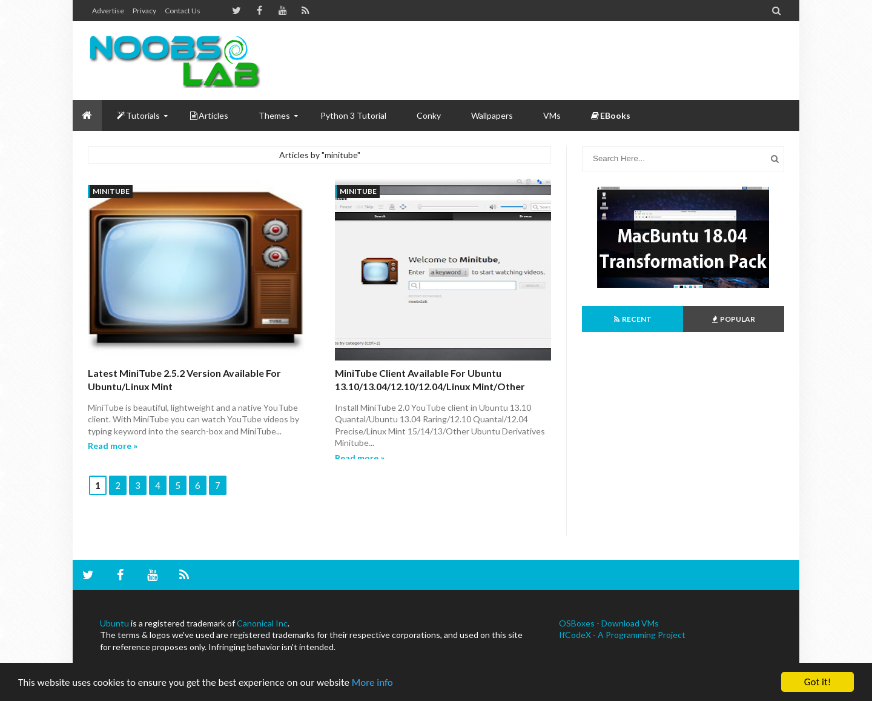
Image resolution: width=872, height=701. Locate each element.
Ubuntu (114, 623)
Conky (429, 115)
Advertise (108, 10)
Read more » (112, 445)
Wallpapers (492, 115)
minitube (111, 191)
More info (372, 682)
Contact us (182, 10)
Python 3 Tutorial (353, 115)
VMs (552, 115)
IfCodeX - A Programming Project (622, 635)
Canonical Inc (262, 623)
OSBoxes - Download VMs (609, 623)
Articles (209, 115)
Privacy (144, 10)
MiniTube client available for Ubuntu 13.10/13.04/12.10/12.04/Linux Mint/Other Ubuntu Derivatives (430, 386)
